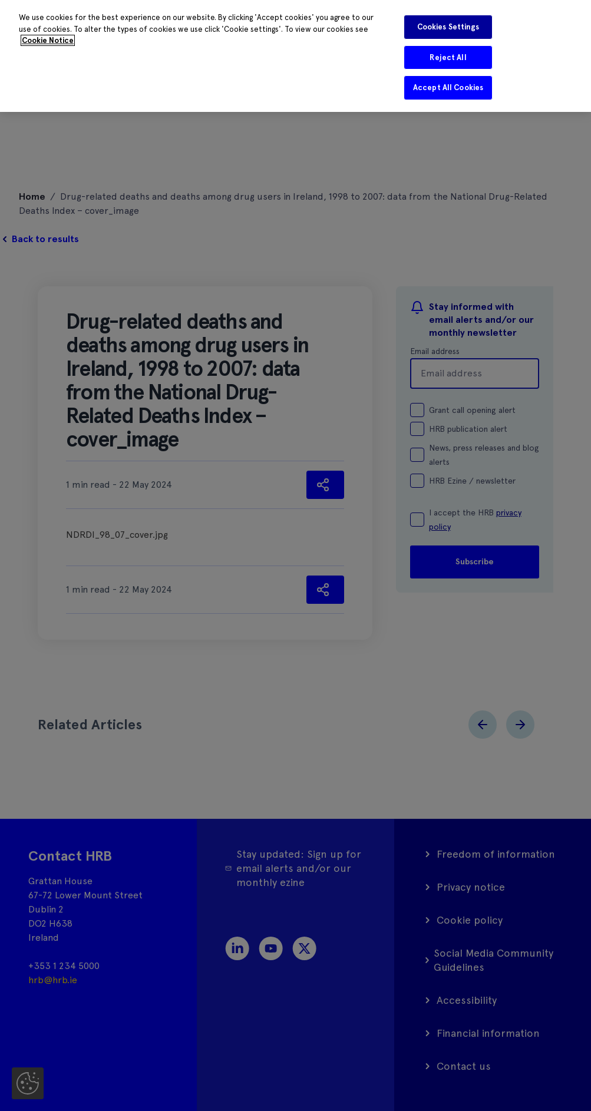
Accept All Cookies (448, 87)
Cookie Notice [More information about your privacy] (48, 40)
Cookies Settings (448, 26)
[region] (295, 56)
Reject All (448, 57)
